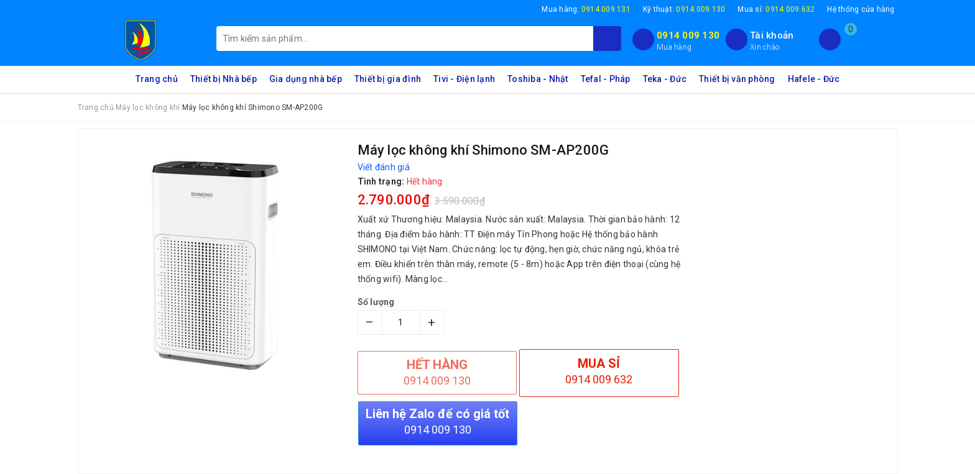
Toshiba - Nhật (537, 79)
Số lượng (376, 302)
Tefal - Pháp (606, 79)
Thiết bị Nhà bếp (223, 79)
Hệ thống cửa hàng (860, 9)
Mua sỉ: (776, 9)
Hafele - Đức (814, 79)
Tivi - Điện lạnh (464, 79)
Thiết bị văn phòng (737, 79)
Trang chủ (157, 79)
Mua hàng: (586, 9)
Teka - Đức (665, 79)
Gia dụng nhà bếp (305, 79)
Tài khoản (771, 35)
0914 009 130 (688, 35)
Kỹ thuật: (684, 9)
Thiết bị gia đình (387, 79)
